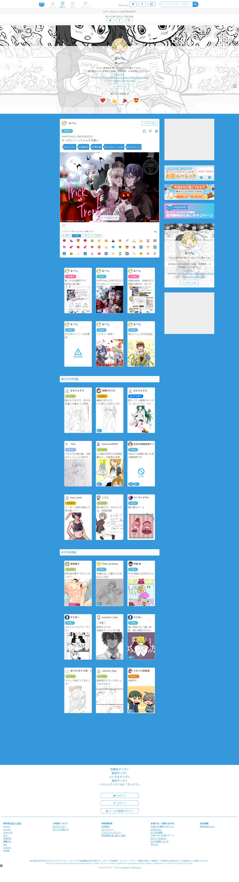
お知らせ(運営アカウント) (162, 826)
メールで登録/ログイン (119, 811)
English (6, 826)
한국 (5, 835)
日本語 (6, 850)
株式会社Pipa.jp (207, 826)
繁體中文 (7, 841)
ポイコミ (155, 844)
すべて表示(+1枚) (109, 217)
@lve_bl (120, 63)
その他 (97, 235)
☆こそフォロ (120, 86)
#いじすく (119, 74)
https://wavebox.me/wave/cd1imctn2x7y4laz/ (125, 77)
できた (67, 131)
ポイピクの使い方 (60, 829)
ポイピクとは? (59, 826)
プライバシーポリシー (111, 832)
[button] (1, 865)
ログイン (119, 795)
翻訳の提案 (15, 823)
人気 (76, 235)
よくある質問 (157, 832)
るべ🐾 (119, 58)
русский (7, 847)
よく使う (66, 235)
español (7, 829)
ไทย (5, 844)
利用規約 (105, 826)
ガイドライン (107, 829)
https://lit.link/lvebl (125, 80)
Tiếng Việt (8, 832)
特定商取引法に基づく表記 (113, 835)
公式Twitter (156, 829)
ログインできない (159, 838)
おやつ (87, 235)
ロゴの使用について (160, 841)
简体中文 (7, 838)
